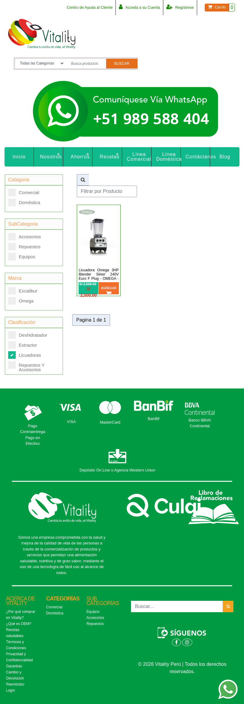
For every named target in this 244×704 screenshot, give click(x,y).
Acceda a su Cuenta (139, 7)
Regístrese (180, 7)
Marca (14, 278)
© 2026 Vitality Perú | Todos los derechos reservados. (182, 668)
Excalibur (22, 291)
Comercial (23, 192)
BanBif (153, 418)
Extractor (22, 345)
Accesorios (24, 236)
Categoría (18, 179)
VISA (71, 421)
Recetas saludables (14, 633)
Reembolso (15, 684)
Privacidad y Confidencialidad (19, 657)
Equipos (21, 256)
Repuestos (24, 246)
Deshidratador (27, 335)
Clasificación (21, 322)
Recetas (110, 156)
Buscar (121, 63)
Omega (21, 301)
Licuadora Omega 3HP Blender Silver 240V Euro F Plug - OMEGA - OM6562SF (99, 276)
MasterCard (110, 422)
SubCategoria (23, 223)
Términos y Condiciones (16, 645)
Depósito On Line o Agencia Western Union (117, 470)
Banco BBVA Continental (199, 423)
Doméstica (24, 202)
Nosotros (51, 156)
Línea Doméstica (168, 157)
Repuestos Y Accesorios (26, 365)
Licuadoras (24, 355)
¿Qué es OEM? (18, 624)
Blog (224, 156)
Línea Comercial (139, 157)
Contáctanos (198, 156)
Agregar (108, 290)
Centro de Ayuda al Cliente (88, 7)
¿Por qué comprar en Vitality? (20, 615)
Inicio (18, 156)
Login (10, 690)
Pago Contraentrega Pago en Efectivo (32, 435)
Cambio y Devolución (15, 675)
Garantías (14, 666)
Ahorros (80, 156)
